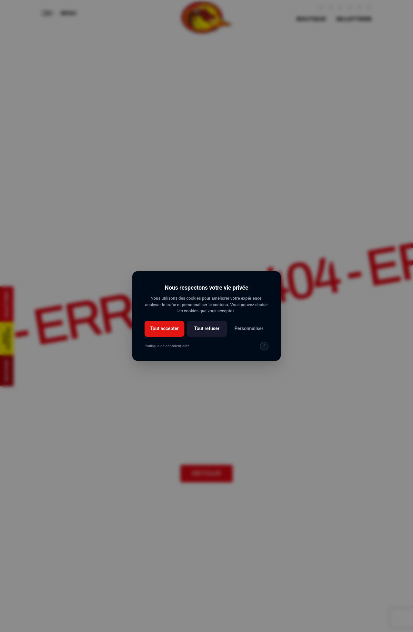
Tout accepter (164, 328)
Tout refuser (207, 328)
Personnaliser (249, 328)
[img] (264, 346)
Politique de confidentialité (167, 346)
